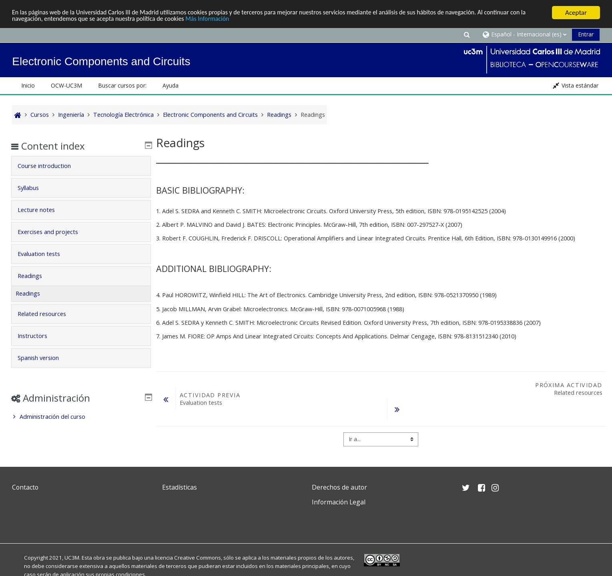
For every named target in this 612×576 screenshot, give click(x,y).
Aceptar (576, 12)
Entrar (586, 34)
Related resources (48, 314)
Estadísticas (179, 487)
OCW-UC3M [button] (66, 85)
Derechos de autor (339, 487)
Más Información (238, 20)
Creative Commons (197, 557)
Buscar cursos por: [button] (122, 85)
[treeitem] (81, 416)
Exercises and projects (54, 232)
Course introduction (50, 166)
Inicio (28, 85)
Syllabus (34, 188)
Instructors (38, 336)
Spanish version (44, 358)
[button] (467, 34)
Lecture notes (42, 210)
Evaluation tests (45, 254)
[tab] (81, 166)
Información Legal (338, 502)
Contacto (25, 487)
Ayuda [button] (171, 85)
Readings (36, 276)
